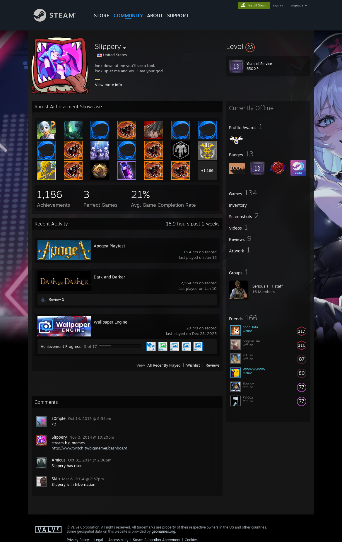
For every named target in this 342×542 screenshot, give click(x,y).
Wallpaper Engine (110, 321)
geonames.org (163, 531)
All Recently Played (164, 365)
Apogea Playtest (109, 245)
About (155, 15)
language (296, 5)
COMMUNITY (128, 15)
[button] (268, 46)
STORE (102, 15)
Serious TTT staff (267, 286)
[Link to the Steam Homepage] (59, 20)
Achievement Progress (61, 346)
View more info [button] (108, 84)
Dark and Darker (109, 276)
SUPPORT (178, 15)
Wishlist (193, 365)
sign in (278, 5)
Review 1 (56, 299)
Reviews (213, 365)
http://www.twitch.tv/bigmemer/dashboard (89, 448)
